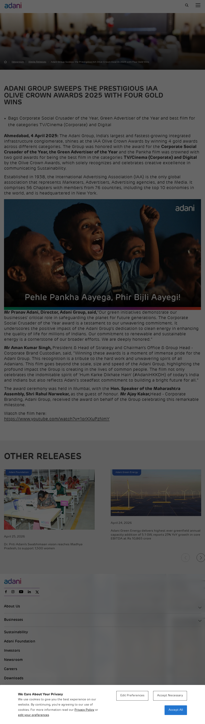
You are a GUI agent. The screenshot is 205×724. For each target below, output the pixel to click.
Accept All (176, 710)
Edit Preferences (132, 695)
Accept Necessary (170, 695)
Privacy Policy (84, 710)
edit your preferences (33, 715)
